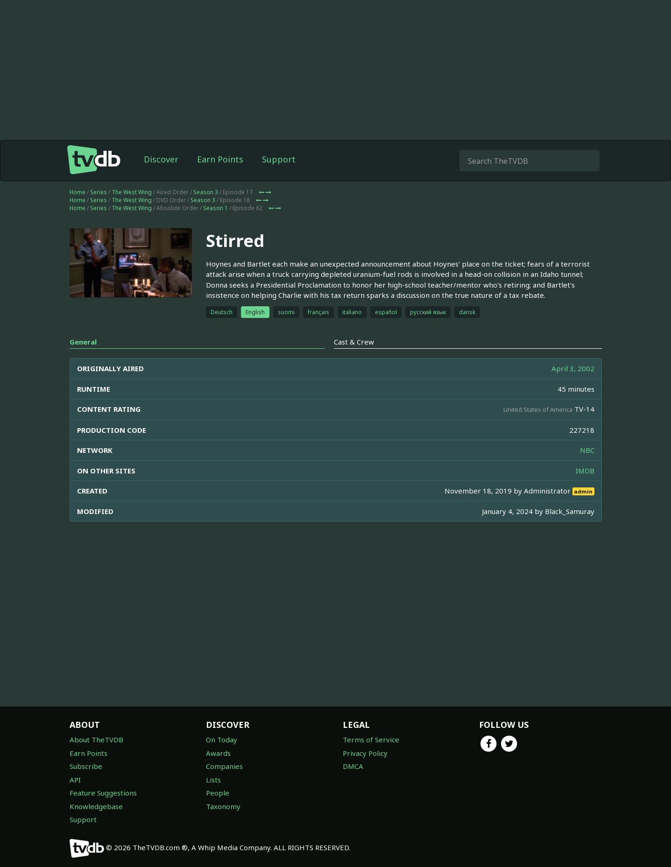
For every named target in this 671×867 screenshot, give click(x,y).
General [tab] (83, 341)
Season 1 (215, 208)
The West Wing (132, 192)
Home (77, 192)
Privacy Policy (365, 753)
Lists (213, 779)
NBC (587, 450)
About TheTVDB (96, 739)
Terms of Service (371, 739)
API (75, 779)
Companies (224, 766)
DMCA (353, 766)
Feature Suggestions (103, 792)
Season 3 (205, 192)
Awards (218, 753)
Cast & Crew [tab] (354, 341)
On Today (221, 739)
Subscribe (86, 766)
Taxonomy (223, 806)
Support (279, 159)
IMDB (585, 470)
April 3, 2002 (572, 368)
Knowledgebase (96, 806)
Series (98, 192)
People (217, 792)
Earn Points (220, 159)
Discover (161, 159)
